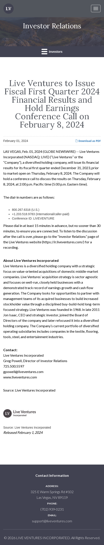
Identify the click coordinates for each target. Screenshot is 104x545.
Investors (51, 51)
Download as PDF (88, 141)
